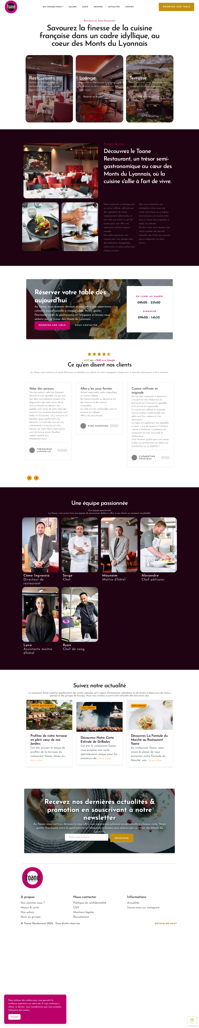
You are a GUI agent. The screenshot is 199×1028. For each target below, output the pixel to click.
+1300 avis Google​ (104, 360)
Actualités (114, 7)
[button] (29, 478)
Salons (73, 7)
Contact (129, 7)
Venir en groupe (30, 917)
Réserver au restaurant (44, 97)
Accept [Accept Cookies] (14, 1017)
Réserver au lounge (93, 97)
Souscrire (122, 838)
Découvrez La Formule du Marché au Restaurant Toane (149, 740)
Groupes (98, 7)
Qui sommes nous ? (33, 903)
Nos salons (27, 912)
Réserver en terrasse (144, 97)
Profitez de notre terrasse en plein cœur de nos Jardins (48, 740)
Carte (85, 7)
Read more (36, 760)
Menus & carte (30, 907)
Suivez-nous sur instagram (143, 907)
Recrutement (81, 917)
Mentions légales (83, 912)
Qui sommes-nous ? (53, 7)
